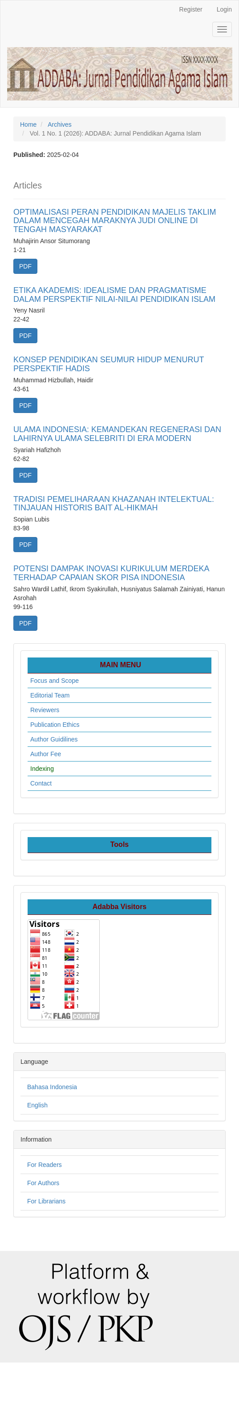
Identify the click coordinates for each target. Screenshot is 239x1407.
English (37, 1105)
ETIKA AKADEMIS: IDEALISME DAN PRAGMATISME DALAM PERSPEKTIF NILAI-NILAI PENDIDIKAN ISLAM (114, 295)
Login (224, 9)
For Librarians (46, 1201)
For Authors (43, 1183)
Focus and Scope (54, 680)
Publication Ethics (55, 724)
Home (28, 124)
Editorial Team (49, 695)
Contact (41, 783)
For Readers (44, 1164)
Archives (60, 124)
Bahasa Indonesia (52, 1086)
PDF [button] (25, 266)
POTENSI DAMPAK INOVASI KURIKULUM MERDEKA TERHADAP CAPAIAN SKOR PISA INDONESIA (111, 573)
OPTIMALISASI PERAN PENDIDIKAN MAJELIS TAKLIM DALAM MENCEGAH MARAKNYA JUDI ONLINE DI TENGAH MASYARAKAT (114, 221)
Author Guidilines (54, 739)
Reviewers (44, 710)
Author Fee (45, 754)
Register (191, 9)
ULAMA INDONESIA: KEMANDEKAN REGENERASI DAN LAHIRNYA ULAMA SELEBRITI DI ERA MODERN (117, 434)
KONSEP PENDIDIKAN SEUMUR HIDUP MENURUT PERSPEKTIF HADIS (108, 364)
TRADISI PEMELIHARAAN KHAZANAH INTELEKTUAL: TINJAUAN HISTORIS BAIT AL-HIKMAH (113, 504)
